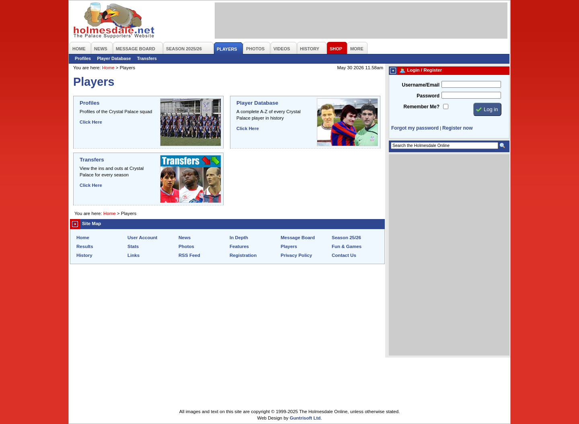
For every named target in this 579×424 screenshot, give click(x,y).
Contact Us (344, 255)
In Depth (239, 237)
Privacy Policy (296, 255)
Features (239, 246)
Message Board (298, 237)
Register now (457, 128)
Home (108, 67)
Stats (133, 246)
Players (289, 246)
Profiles (83, 58)
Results (84, 246)
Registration (243, 255)
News (185, 237)
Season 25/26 (346, 237)
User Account (142, 237)
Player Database (114, 58)
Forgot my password (415, 128)
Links (133, 255)
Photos (186, 246)
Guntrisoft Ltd (305, 418)
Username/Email (420, 85)
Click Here (91, 122)
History (84, 255)
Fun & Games (346, 246)
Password (428, 96)
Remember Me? (421, 107)
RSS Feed (189, 255)
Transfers (147, 58)
